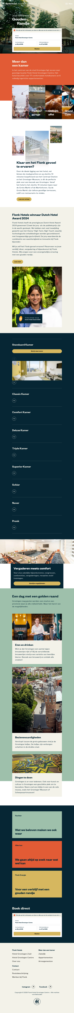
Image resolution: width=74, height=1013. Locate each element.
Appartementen (46, 957)
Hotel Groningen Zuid (21, 954)
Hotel (17, 35)
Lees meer (17, 262)
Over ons (16, 961)
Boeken (37, 49)
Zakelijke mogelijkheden (37, 583)
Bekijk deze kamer (37, 351)
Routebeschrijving (20, 973)
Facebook (45, 986)
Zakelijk (42, 954)
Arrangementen (46, 961)
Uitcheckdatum (43, 42)
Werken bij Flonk (19, 977)
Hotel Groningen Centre (23, 957)
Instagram (28, 986)
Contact (15, 969)
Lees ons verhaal (24, 199)
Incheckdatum (19, 42)
